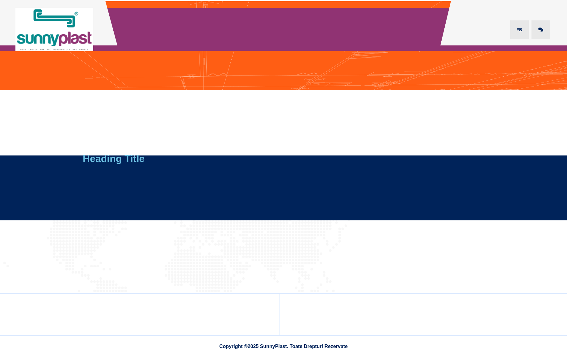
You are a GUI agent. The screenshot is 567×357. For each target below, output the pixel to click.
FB (519, 29)
